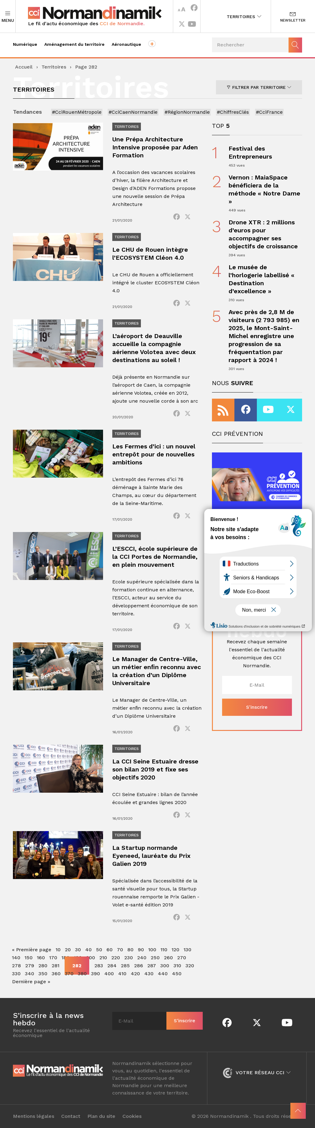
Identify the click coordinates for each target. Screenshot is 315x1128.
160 (41, 957)
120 (175, 949)
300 (164, 965)
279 (29, 965)
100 (152, 949)
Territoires (244, 16)
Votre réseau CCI (257, 1072)
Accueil (24, 67)
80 (130, 949)
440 (163, 973)
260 (168, 957)
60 (109, 949)
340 (29, 973)
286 (138, 965)
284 (112, 965)
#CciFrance (269, 112)
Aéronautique (126, 44)
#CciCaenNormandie (133, 112)
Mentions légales (33, 1116)
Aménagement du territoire (74, 44)
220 (115, 957)
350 (42, 973)
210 (103, 957)
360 (56, 973)
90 (141, 949)
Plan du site (101, 1116)
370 (69, 973)
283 (98, 965)
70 (120, 949)
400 (109, 973)
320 (189, 965)
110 (164, 949)
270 (181, 957)
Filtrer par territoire (259, 87)
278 (16, 965)
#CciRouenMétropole (77, 112)
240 (141, 957)
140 (16, 957)
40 (88, 949)
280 (42, 965)
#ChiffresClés (233, 112)
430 (149, 973)
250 (155, 957)
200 (90, 957)
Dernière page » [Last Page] (31, 981)
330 (16, 973)
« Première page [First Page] (31, 949)
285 (125, 965)
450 (176, 973)
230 (128, 957)
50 (99, 949)
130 (187, 949)
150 (29, 957)
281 (55, 965)
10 (58, 949)
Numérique (25, 44)
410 (122, 973)
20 (68, 949)
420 (135, 973)
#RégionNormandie (187, 112)
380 (82, 973)
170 (53, 957)
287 (151, 965)
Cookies (132, 1116)
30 (78, 949)
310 (177, 965)
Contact (70, 1116)
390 (95, 973)
